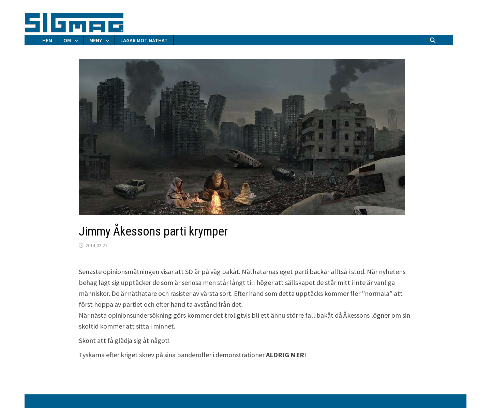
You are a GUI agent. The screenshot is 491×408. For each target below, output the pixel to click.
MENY (95, 40)
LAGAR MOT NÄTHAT (144, 40)
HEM (47, 40)
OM (67, 40)
